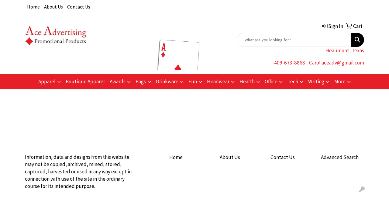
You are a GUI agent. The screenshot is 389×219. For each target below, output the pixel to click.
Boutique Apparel (85, 81)
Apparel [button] (47, 81)
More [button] (340, 81)
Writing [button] (316, 81)
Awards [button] (118, 81)
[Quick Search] (294, 40)
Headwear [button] (218, 81)
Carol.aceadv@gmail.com (336, 62)
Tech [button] (292, 81)
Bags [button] (141, 81)
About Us (53, 7)
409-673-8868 (289, 62)
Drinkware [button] (167, 81)
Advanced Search (340, 157)
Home (33, 7)
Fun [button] (192, 81)
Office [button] (271, 81)
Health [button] (247, 81)
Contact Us (78, 7)
